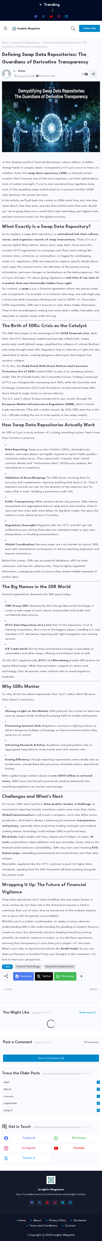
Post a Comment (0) (51, 1058)
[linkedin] (66, 16)
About (37, 1220)
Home (5, 43)
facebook (28, 1138)
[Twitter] (44, 976)
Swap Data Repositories (26, 43)
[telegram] (62, 1202)
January (52, 1096)
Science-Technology (28, 966)
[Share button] (81, 976)
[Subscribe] (89, 28)
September (52, 1103)
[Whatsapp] (65, 976)
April (52, 1082)
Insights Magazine (64, 1235)
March (52, 1089)
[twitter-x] (43, 16)
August (52, 1110)
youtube (79, 1148)
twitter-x (28, 1158)
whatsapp (79, 1138)
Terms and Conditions (43, 1225)
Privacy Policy (57, 1220)
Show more (86, 1012)
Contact (70, 1225)
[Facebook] (23, 976)
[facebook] (35, 16)
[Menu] (5, 28)
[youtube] (51, 16)
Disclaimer (80, 1220)
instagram (29, 1148)
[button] (73, 28)
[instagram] (59, 16)
